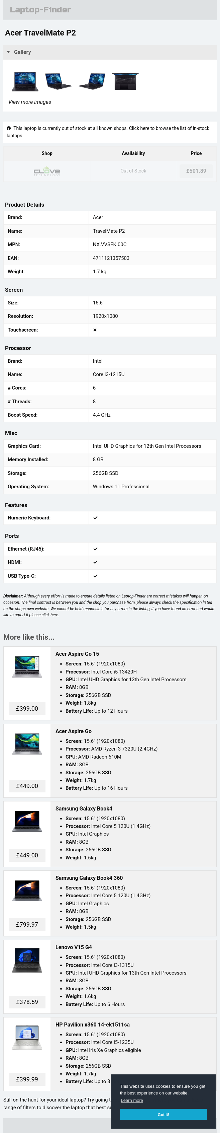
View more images (29, 102)
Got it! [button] (163, 1114)
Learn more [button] (132, 1100)
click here (50, 615)
